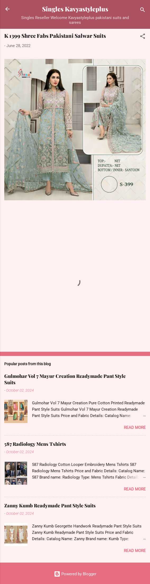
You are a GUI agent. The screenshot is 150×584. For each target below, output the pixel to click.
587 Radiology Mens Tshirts (35, 444)
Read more (135, 427)
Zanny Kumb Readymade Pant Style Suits (50, 505)
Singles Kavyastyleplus (75, 9)
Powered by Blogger (75, 574)
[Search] (142, 11)
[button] (142, 37)
